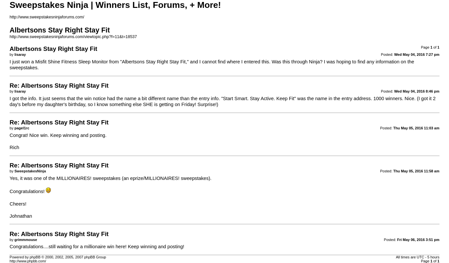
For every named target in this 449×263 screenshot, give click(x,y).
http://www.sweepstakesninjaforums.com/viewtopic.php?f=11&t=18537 (73, 36)
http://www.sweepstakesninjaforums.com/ (47, 17)
